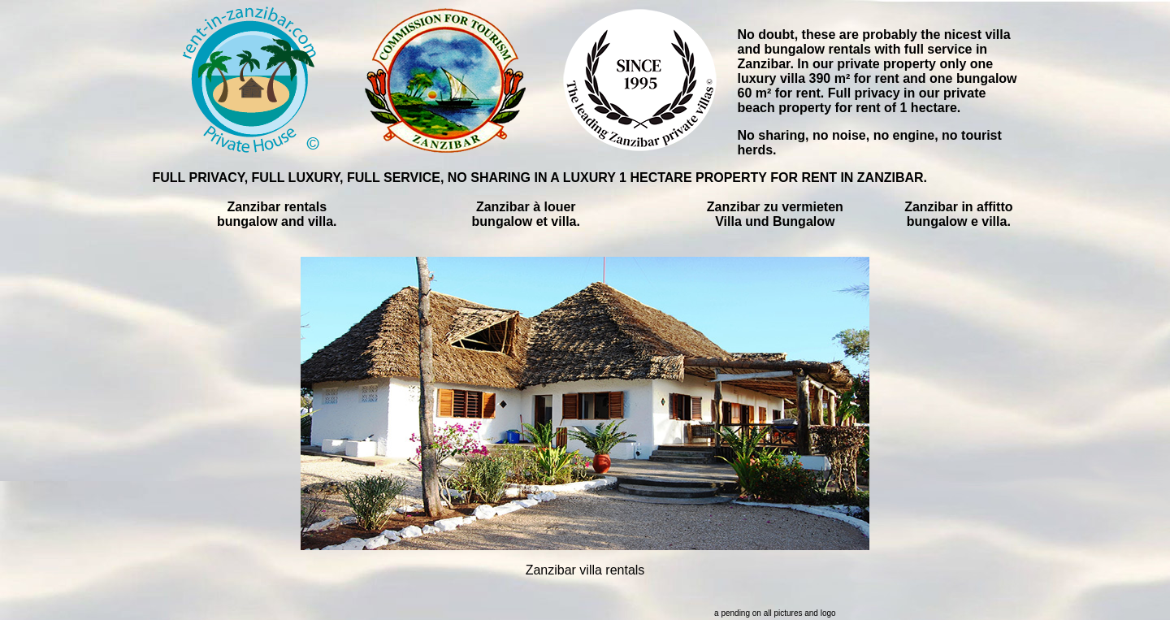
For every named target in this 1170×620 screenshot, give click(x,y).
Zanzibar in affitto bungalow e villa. (958, 214)
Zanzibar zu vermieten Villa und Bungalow (775, 214)
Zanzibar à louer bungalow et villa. (526, 214)
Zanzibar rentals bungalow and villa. (277, 214)
